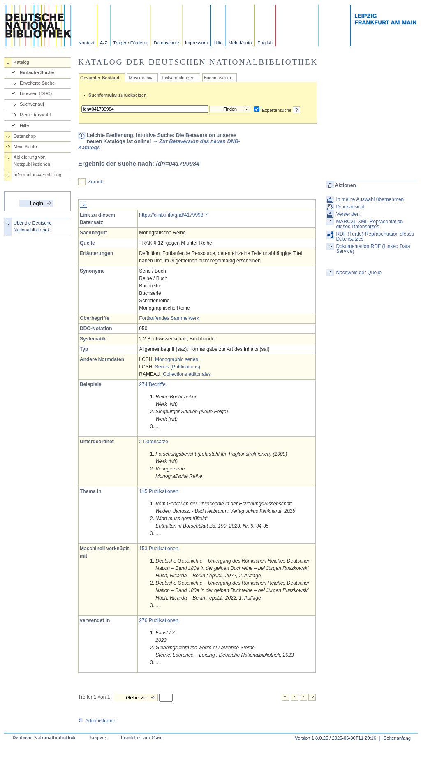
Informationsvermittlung (37, 174)
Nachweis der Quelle (359, 272)
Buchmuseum (217, 77)
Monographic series (176, 359)
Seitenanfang (397, 738)
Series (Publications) (177, 367)
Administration (97, 721)
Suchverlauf (32, 104)
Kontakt (86, 42)
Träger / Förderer (130, 42)
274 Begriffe (152, 384)
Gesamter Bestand (99, 77)
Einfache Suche (37, 72)
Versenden (347, 214)
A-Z (103, 42)
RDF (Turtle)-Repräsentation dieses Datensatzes (375, 236)
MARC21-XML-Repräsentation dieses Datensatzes (369, 224)
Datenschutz (166, 42)
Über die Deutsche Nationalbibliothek (33, 226)
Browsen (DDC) (36, 93)
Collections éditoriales (187, 374)
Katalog (21, 62)
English (265, 42)
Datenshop (25, 136)
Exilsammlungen (178, 77)
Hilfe (217, 42)
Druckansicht (350, 207)
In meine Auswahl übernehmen (370, 199)
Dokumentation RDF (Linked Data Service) (373, 248)
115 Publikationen (158, 491)
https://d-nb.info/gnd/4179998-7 (173, 215)
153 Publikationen (158, 548)
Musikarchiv (140, 77)
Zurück (95, 182)
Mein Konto (240, 42)
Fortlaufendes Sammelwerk (169, 318)
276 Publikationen (158, 620)
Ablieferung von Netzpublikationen (32, 161)
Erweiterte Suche (37, 83)
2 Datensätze (153, 441)
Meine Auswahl (35, 114)
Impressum (196, 42)
